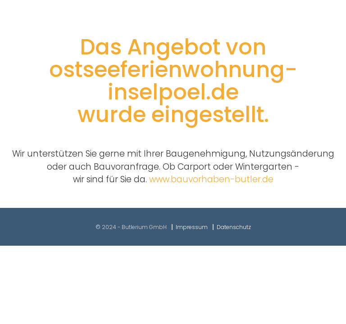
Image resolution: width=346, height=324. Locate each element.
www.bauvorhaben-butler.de (211, 179)
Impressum (192, 227)
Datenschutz (234, 227)
